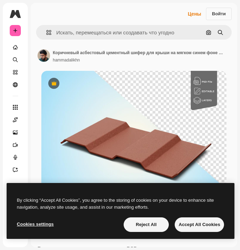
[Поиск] (15, 59)
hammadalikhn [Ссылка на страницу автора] (66, 60)
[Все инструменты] (15, 107)
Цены (194, 14)
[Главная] (15, 47)
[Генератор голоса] (15, 157)
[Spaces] (15, 119)
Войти (219, 13)
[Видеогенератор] (15, 144)
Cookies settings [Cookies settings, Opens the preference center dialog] (35, 224)
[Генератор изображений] (15, 132)
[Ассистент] (15, 169)
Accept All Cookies (199, 224)
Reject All (146, 224)
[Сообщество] (15, 84)
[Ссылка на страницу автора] (44, 55)
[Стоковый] (15, 72)
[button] (46, 32)
